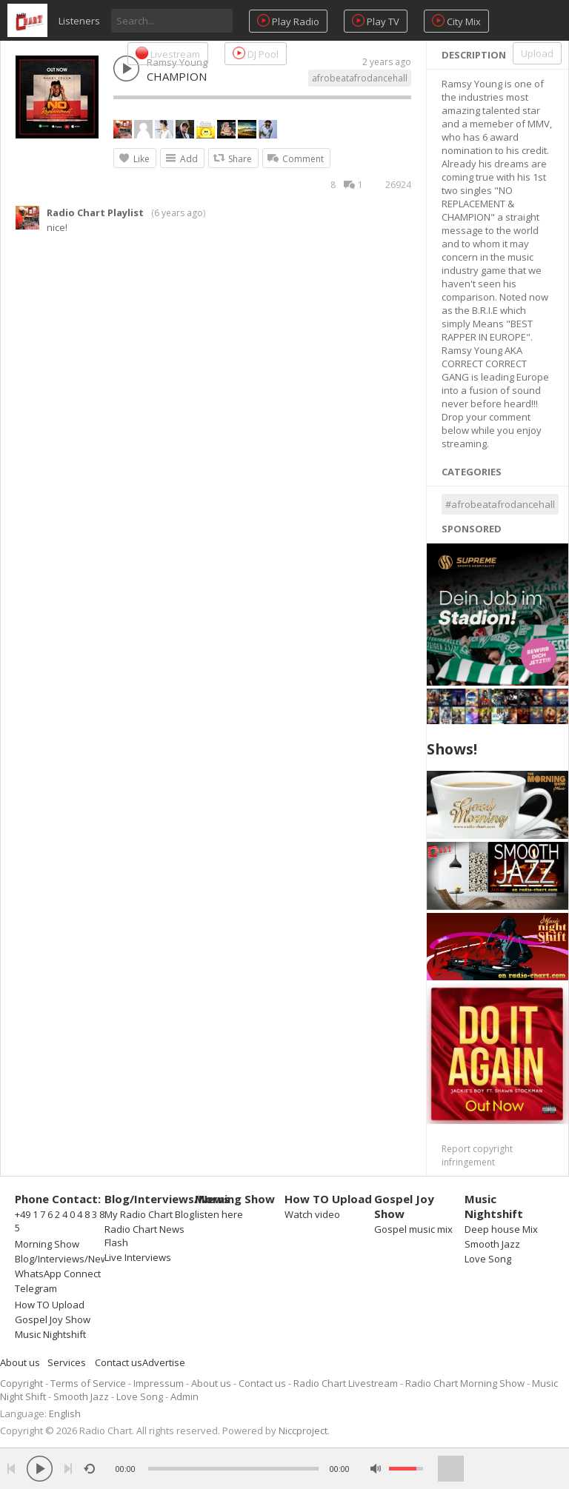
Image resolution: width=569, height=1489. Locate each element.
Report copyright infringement (477, 1155)
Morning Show (47, 1244)
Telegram (36, 1288)
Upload (537, 53)
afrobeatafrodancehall (359, 78)
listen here (219, 1214)
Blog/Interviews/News (64, 1258)
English (65, 1413)
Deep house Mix (501, 1229)
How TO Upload (49, 1304)
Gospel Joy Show (52, 1319)
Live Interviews (137, 1257)
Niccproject (303, 1430)
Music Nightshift (50, 1334)
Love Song (488, 1258)
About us (20, 1362)
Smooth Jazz (492, 1244)
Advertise (163, 1362)
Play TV (375, 21)
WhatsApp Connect (58, 1273)
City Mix (456, 21)
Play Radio (288, 21)
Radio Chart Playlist (95, 212)
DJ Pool (256, 54)
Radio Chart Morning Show (465, 1383)
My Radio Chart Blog (149, 1214)
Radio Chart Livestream (345, 1383)
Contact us (118, 1362)
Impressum (158, 1383)
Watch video (312, 1214)
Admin (184, 1396)
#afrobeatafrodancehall (500, 504)
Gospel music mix (413, 1229)
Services (66, 1362)
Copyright (21, 1383)
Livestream (168, 54)
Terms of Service (88, 1383)
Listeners (79, 20)
